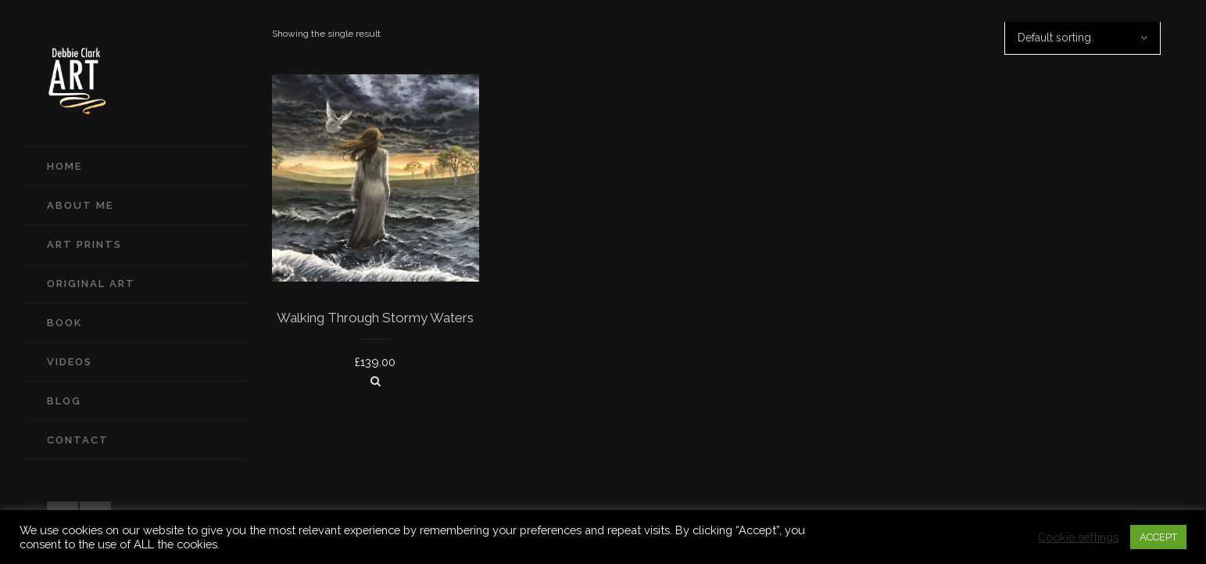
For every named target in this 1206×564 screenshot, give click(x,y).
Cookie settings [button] (1078, 537)
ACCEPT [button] (1158, 537)
